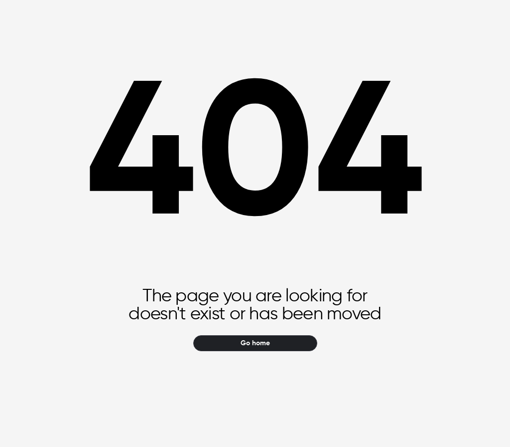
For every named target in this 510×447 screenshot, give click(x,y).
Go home (255, 343)
